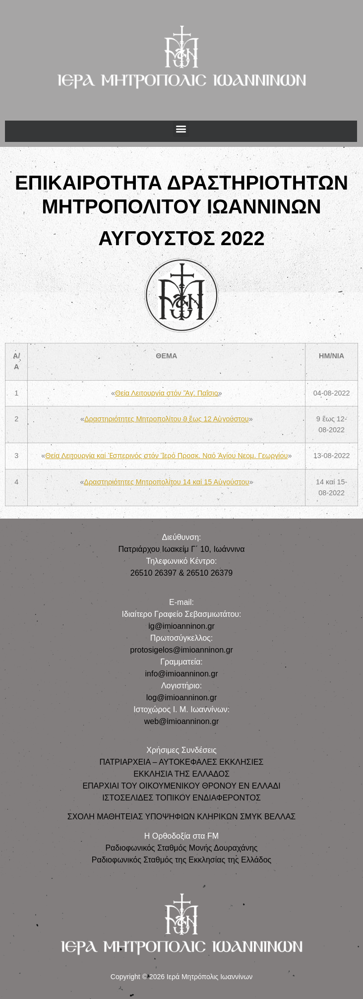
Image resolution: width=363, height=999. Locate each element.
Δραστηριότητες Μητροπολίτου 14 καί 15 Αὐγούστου (166, 482)
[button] (181, 129)
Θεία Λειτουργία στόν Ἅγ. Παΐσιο (166, 393)
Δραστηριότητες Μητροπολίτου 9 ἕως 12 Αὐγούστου (166, 419)
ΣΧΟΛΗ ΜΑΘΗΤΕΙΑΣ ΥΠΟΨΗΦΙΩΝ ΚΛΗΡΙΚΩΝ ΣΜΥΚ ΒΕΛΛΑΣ (181, 816)
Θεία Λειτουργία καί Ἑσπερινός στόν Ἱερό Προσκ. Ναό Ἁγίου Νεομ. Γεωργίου (166, 456)
